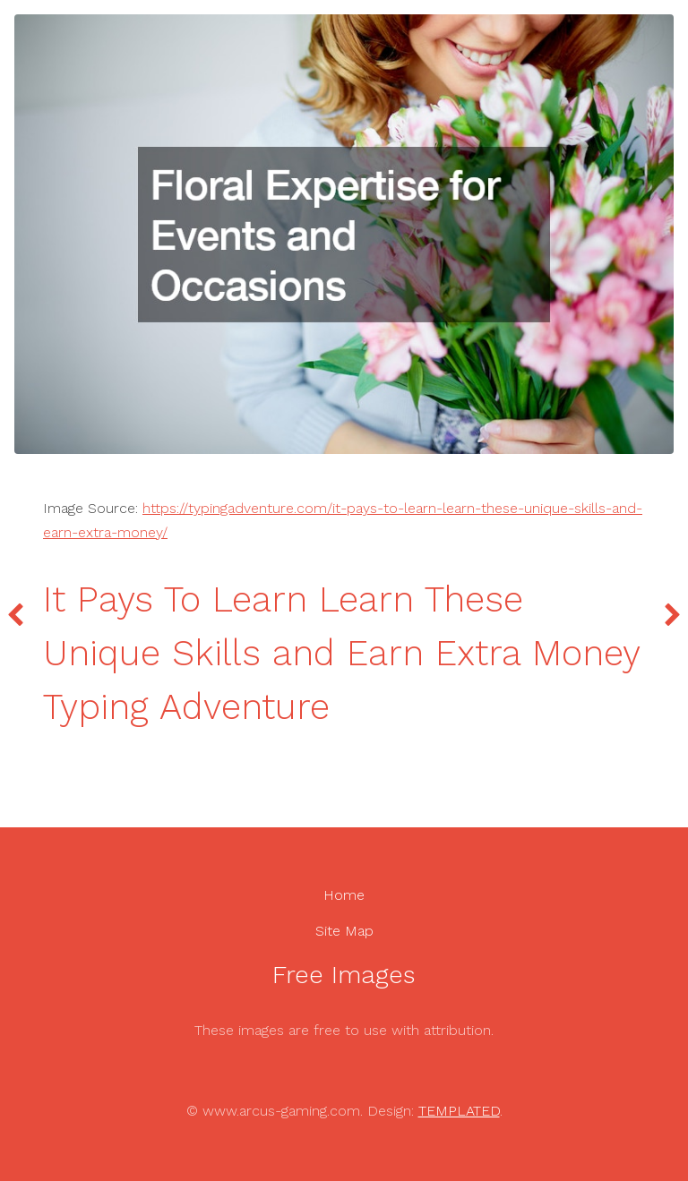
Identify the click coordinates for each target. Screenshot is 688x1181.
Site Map (344, 930)
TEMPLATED (459, 1110)
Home (344, 894)
